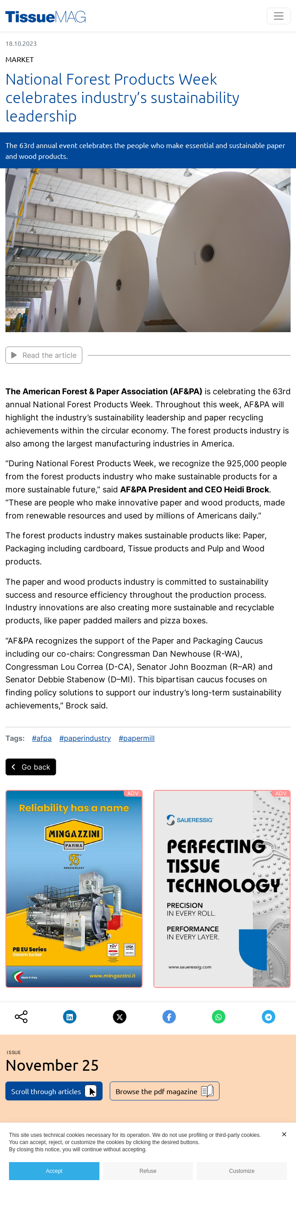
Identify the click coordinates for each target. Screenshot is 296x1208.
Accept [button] (54, 1171)
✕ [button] (284, 1134)
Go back (30, 766)
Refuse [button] (148, 1171)
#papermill (137, 738)
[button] (70, 1017)
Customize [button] (242, 1171)
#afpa (42, 738)
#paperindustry (85, 738)
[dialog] (148, 1165)
